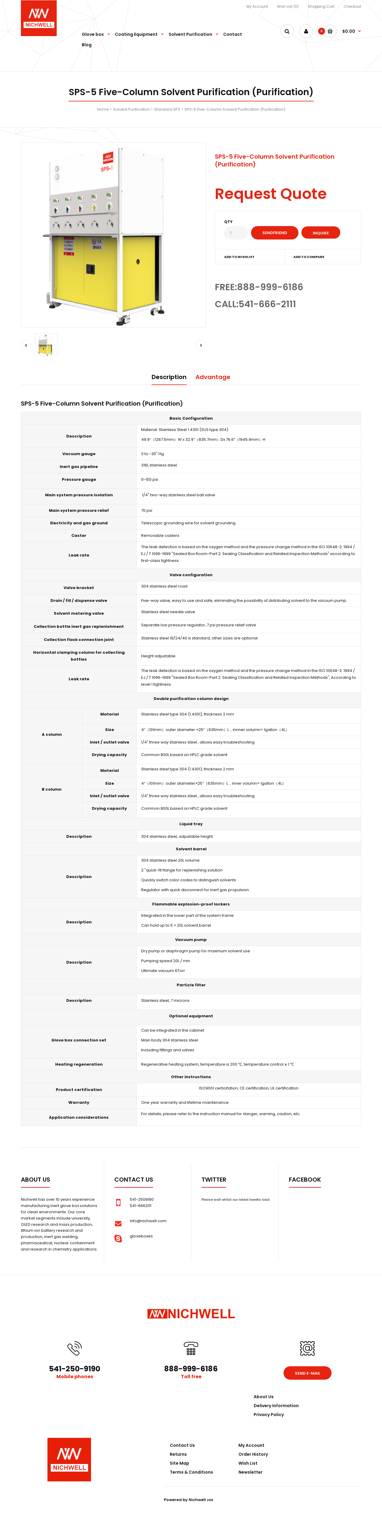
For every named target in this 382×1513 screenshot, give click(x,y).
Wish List (248, 1463)
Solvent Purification (131, 109)
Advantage (212, 377)
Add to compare (308, 256)
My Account (257, 6)
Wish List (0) (288, 6)
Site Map (179, 1463)
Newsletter (250, 1472)
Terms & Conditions (191, 1472)
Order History (253, 1454)
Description (169, 377)
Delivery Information (276, 1406)
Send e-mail (307, 1373)
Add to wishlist (239, 256)
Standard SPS (167, 109)
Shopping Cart (321, 6)
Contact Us (182, 1445)
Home (103, 109)
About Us (264, 1397)
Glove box (62, 1040)
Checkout (352, 6)
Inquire (321, 233)
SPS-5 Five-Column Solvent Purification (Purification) (234, 109)
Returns (178, 1454)
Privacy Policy (269, 1415)
